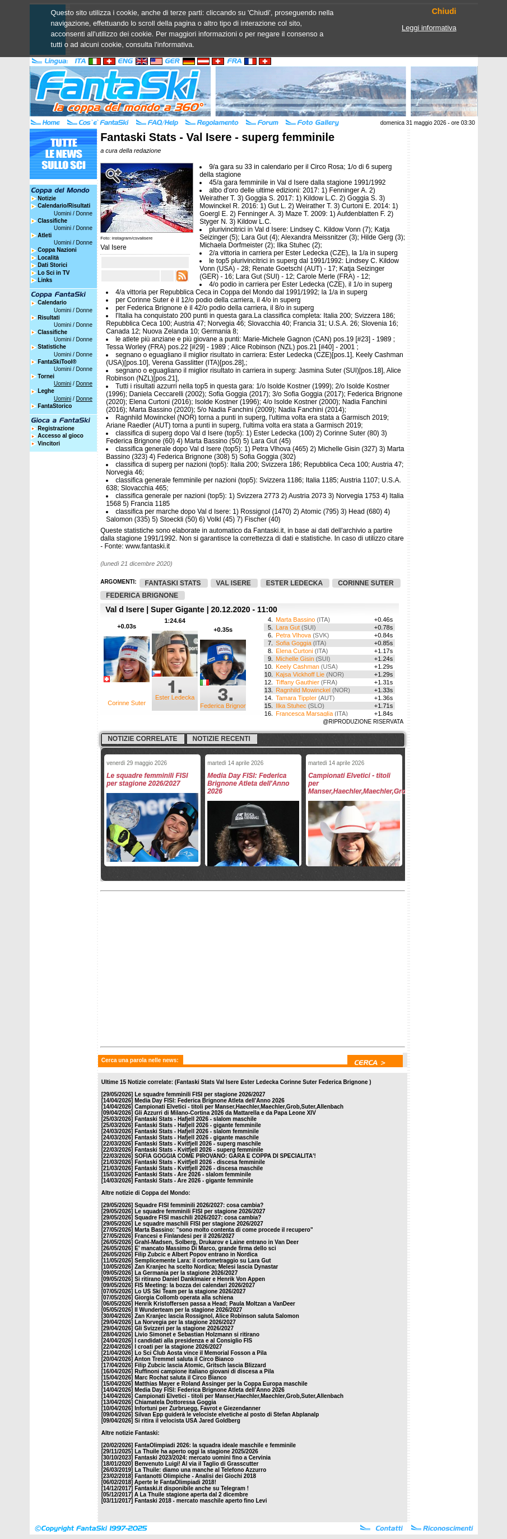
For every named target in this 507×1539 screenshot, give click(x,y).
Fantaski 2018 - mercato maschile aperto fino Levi (200, 1501)
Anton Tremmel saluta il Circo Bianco (184, 1359)
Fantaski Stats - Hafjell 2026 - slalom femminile (196, 1131)
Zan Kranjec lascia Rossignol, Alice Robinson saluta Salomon (216, 1316)
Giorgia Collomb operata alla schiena (183, 1297)
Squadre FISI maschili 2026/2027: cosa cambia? (197, 1217)
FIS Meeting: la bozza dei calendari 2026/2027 (194, 1285)
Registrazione (56, 428)
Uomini (62, 213)
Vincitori (49, 443)
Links (45, 280)
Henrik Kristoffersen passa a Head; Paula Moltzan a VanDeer (214, 1304)
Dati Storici (52, 265)
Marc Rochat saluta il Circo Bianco (180, 1377)
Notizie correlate (142, 739)
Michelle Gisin (295, 658)
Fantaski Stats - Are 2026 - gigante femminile (193, 1180)
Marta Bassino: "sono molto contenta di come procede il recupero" (223, 1230)
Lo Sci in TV (53, 273)
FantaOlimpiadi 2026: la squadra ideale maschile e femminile (215, 1445)
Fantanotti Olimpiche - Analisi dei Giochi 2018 (195, 1476)
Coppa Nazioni (57, 250)
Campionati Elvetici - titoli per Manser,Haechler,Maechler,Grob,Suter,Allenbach (238, 1107)
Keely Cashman (297, 666)
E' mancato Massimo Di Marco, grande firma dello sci (205, 1248)
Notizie (47, 198)
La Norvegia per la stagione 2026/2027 (185, 1322)
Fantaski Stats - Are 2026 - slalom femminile (192, 1174)
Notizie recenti (221, 739)
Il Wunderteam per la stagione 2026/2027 (188, 1310)
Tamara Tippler (296, 698)
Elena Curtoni (294, 650)
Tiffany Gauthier (297, 682)
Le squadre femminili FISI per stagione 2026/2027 (199, 1094)
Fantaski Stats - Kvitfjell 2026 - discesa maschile (198, 1168)
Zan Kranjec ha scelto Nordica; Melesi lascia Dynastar (206, 1267)
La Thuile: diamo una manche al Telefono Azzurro (200, 1470)
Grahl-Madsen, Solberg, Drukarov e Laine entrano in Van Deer (216, 1242)
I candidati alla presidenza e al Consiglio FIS (193, 1341)
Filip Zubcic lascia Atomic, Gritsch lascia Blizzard (200, 1365)
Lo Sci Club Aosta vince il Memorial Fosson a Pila (200, 1353)
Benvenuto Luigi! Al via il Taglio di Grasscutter (196, 1464)
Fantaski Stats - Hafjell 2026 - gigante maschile (196, 1137)
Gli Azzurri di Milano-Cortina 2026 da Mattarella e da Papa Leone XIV (225, 1113)
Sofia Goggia (293, 643)
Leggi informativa (429, 28)
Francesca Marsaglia (304, 713)
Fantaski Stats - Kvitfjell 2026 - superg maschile (197, 1144)
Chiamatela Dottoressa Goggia (175, 1402)
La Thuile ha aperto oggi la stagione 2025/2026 (196, 1451)
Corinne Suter (127, 703)
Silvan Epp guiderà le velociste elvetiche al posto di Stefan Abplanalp (226, 1414)
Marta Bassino (295, 619)
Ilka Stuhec (291, 705)
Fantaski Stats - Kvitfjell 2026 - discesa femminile (199, 1162)
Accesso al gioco (60, 436)
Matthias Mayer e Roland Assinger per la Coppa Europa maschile (221, 1384)
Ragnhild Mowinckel (303, 690)
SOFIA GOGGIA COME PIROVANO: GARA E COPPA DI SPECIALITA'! (225, 1156)
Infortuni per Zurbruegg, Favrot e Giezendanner (197, 1408)
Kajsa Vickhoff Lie (300, 674)
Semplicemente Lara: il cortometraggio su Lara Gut (202, 1261)
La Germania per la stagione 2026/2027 (186, 1273)
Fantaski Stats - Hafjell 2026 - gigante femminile (197, 1125)
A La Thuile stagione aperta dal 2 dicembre (191, 1494)
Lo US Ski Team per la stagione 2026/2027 (189, 1291)
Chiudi (444, 11)
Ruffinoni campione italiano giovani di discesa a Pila (204, 1371)
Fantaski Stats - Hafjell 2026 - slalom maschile (195, 1119)
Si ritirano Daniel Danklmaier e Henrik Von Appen (199, 1279)
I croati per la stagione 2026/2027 (178, 1347)
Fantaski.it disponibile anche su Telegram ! (191, 1488)
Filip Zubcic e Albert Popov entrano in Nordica (196, 1254)
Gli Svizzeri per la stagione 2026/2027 (184, 1328)
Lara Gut (288, 627)
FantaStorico (55, 406)
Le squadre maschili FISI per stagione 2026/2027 (198, 1224)
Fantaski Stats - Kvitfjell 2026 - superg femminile (198, 1150)
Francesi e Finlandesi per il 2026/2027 (184, 1236)
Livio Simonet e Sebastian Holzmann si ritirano (196, 1334)
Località (48, 258)
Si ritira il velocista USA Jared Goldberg (187, 1421)
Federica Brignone (225, 705)
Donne (84, 213)
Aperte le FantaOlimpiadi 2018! (175, 1482)
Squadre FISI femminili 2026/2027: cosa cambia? (198, 1205)
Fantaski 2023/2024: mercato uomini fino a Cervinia (202, 1457)
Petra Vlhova (293, 635)
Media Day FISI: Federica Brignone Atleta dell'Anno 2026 (209, 1100)
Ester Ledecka (174, 697)
